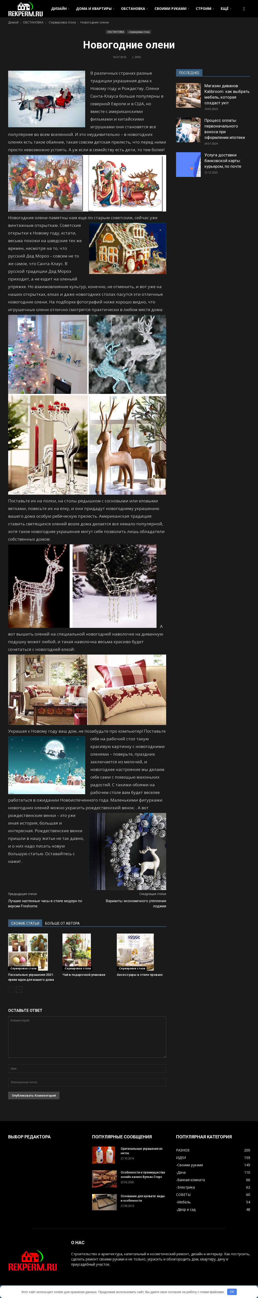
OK (232, 1292)
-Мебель (183, 1202)
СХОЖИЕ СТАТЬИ (25, 923)
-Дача (181, 1172)
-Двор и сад (186, 1209)
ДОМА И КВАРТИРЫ (95, 8)
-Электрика (185, 1187)
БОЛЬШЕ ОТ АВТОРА (62, 923)
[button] (244, 9)
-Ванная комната (190, 1179)
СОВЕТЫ (183, 1194)
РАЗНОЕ (183, 1150)
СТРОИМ (205, 8)
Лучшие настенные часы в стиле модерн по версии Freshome (45, 903)
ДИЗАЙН (60, 8)
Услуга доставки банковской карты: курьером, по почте (222, 160)
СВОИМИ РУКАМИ (172, 8)
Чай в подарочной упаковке (83, 975)
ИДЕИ (181, 1157)
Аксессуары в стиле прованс (140, 975)
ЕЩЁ (226, 8)
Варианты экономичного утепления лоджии (136, 903)
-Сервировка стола (139, 32)
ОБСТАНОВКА (134, 8)
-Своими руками (189, 1165)
